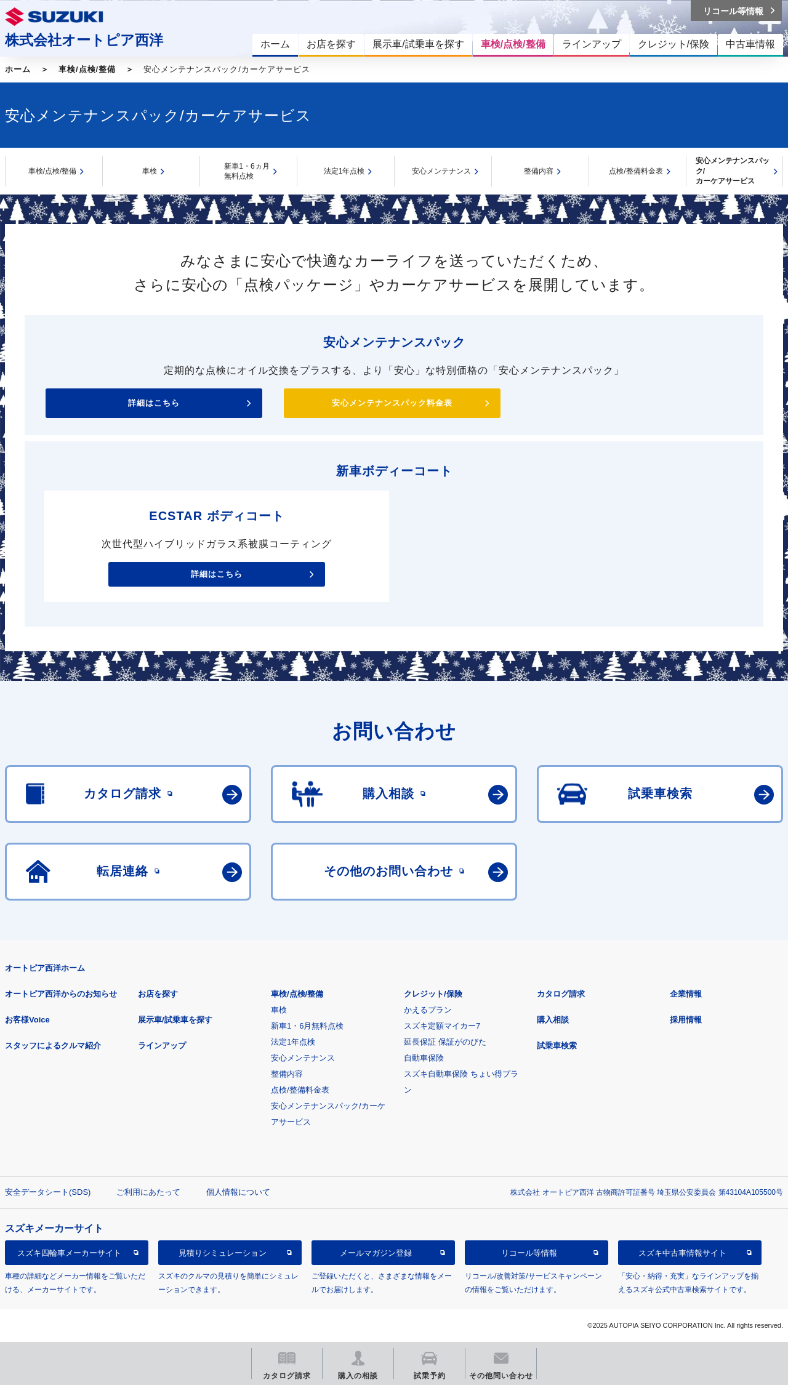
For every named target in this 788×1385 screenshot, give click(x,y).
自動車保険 (424, 1057)
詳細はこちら (154, 402)
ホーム (18, 69)
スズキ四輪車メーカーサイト (69, 1253)
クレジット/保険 (433, 993)
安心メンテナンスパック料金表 (392, 402)
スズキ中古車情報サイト (682, 1253)
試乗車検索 (557, 1045)
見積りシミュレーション (223, 1253)
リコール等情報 (529, 1253)
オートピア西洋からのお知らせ (61, 993)
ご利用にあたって (148, 1192)
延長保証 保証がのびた (445, 1041)
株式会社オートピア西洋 (84, 40)
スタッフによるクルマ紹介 (53, 1045)
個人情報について (238, 1192)
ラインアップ (162, 1045)
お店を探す (158, 993)
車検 (149, 171)
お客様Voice (27, 1019)
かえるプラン (428, 1009)
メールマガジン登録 (376, 1253)
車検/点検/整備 (87, 69)
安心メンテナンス (441, 171)
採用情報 (686, 1019)
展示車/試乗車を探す (175, 1019)
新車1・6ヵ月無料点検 (246, 171)
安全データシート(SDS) (47, 1192)
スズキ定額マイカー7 (442, 1025)
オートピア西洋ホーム (45, 968)
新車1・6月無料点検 (307, 1025)
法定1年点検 (344, 171)
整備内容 (538, 171)
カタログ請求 (561, 993)
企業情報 (686, 993)
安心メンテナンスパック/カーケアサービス (733, 170)
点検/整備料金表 (635, 171)
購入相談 (553, 1019)
